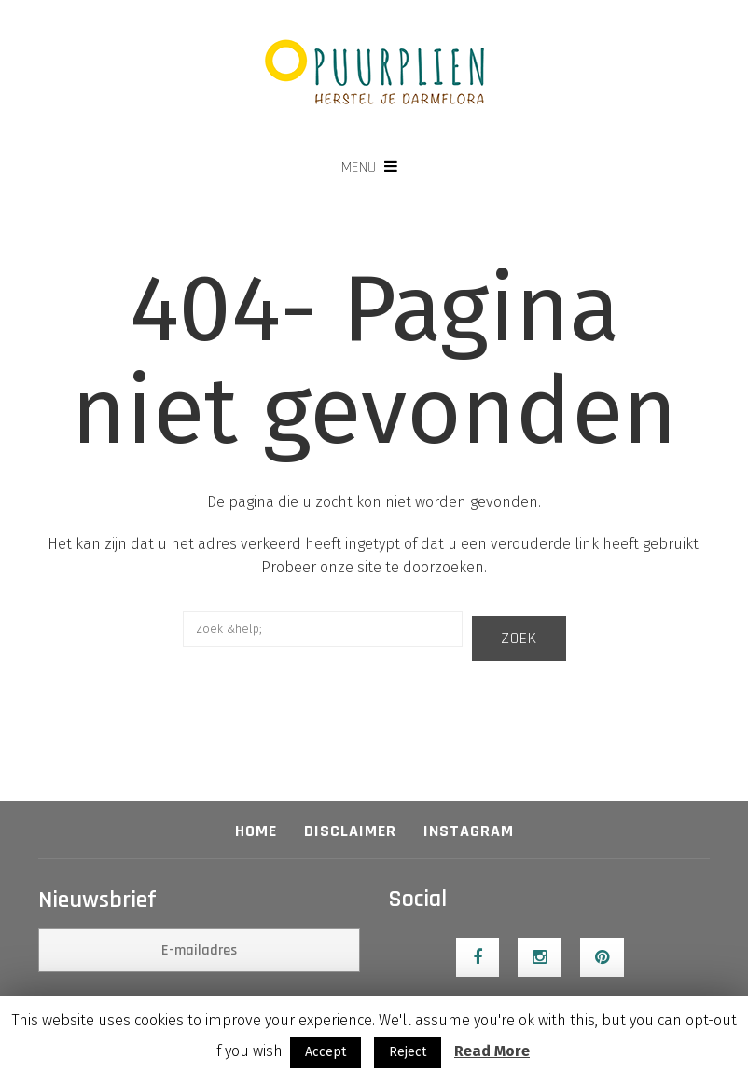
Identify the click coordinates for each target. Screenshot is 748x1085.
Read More (492, 1051)
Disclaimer (350, 831)
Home (256, 831)
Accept (325, 1052)
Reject (407, 1052)
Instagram (468, 831)
